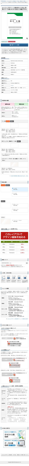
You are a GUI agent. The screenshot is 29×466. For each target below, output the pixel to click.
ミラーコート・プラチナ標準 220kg (18, 221)
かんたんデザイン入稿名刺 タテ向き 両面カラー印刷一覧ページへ (15, 454)
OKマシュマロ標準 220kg (16, 205)
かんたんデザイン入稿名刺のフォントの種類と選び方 (18, 318)
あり (13, 85)
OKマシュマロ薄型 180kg (16, 210)
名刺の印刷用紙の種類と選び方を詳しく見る (19, 175)
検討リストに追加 (14, 44)
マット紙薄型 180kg (15, 194)
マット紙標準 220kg (15, 189)
